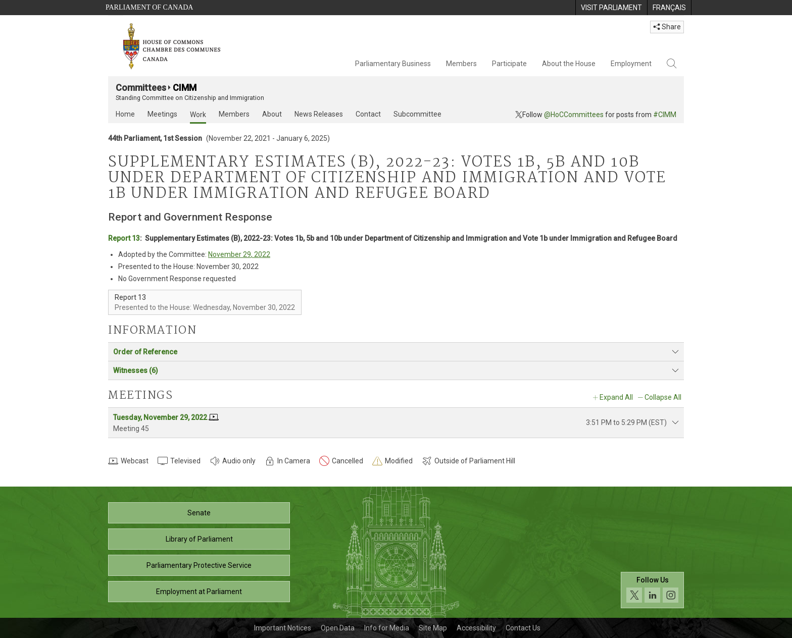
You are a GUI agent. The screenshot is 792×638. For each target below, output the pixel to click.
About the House (569, 64)
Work (198, 115)
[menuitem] (611, 7)
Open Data (338, 628)
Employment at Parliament (199, 592)
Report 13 (124, 238)
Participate (509, 64)
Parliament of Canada (149, 7)
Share (667, 27)
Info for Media (386, 628)
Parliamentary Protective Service (199, 565)
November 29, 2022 (239, 254)
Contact (368, 114)
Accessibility (476, 628)
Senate (199, 513)
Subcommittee (417, 114)
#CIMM (664, 115)
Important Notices (282, 628)
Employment (631, 64)
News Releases (318, 114)
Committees (141, 87)
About (272, 114)
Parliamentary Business (393, 64)
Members (461, 64)
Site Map (433, 628)
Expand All (616, 397)
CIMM (184, 87)
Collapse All (663, 397)
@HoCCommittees (574, 115)
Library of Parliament (199, 539)
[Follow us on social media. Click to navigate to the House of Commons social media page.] (652, 590)
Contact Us (523, 628)
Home (125, 114)
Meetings (162, 114)
